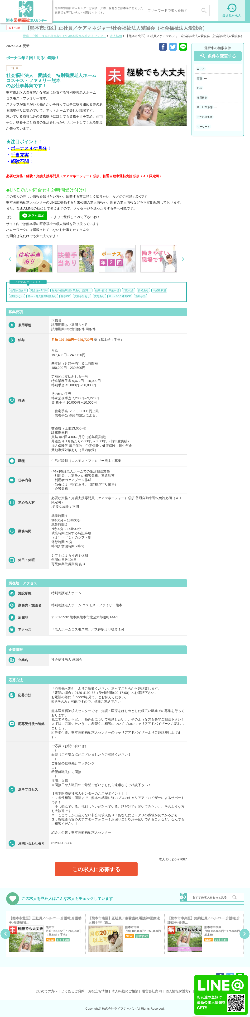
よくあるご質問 (73, 991)
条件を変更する (217, 56)
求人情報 (116, 36)
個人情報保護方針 (178, 991)
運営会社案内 (152, 991)
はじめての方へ (46, 991)
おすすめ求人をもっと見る (209, 897)
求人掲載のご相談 (125, 991)
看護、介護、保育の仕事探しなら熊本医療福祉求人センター (64, 36)
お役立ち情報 (98, 991)
